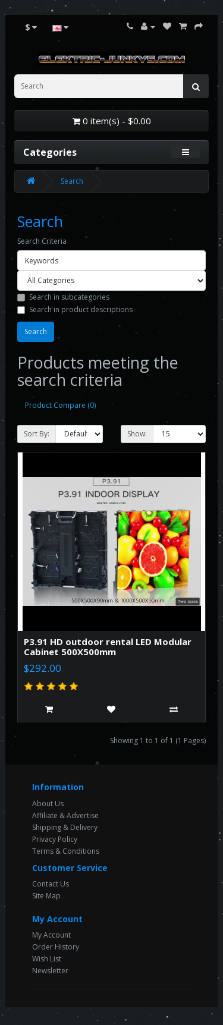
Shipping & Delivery (65, 827)
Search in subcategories (63, 297)
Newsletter (50, 971)
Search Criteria (42, 241)
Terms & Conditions (65, 851)
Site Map (46, 896)
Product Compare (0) (60, 405)
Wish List (46, 959)
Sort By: (36, 434)
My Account (51, 935)
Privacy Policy (54, 839)
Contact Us (50, 884)
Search (72, 181)
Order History (55, 947)
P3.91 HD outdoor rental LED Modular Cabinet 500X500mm (107, 647)
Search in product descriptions (75, 309)
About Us (48, 803)
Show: (137, 434)
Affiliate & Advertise (65, 815)
